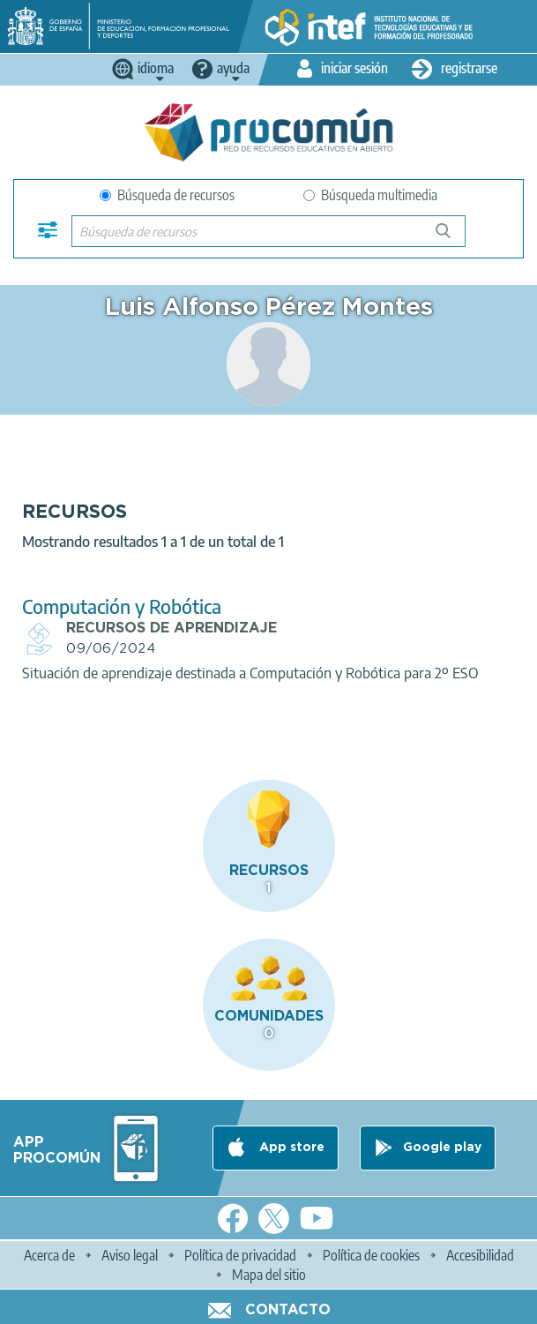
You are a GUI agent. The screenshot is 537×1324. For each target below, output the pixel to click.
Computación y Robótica (121, 606)
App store (290, 1147)
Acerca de (49, 1255)
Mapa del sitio (269, 1274)
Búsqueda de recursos (167, 195)
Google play (442, 1147)
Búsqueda (453, 237)
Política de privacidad (240, 1255)
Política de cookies (371, 1255)
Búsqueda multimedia (370, 195)
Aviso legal (129, 1255)
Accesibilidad (480, 1255)
